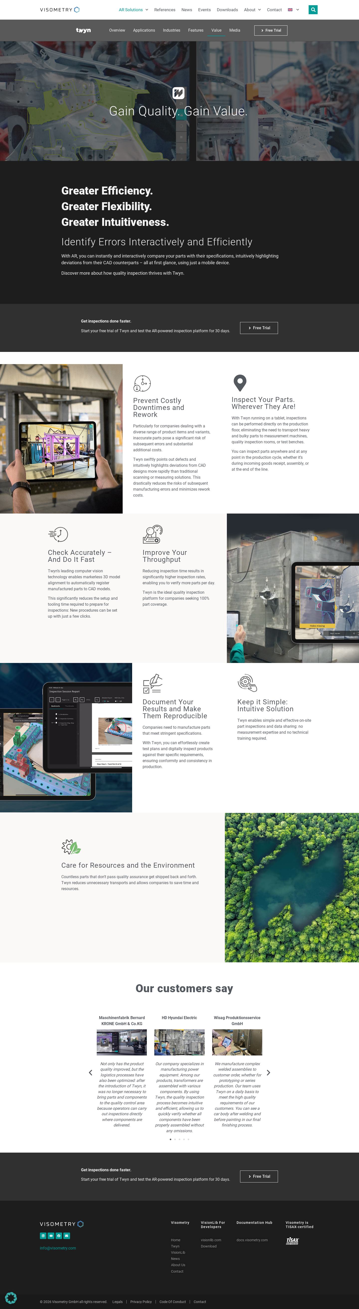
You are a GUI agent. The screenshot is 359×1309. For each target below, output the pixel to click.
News (186, 9)
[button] (90, 1072)
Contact (274, 9)
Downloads (227, 9)
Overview (117, 30)
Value (216, 30)
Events (204, 9)
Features (195, 30)
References (165, 9)
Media (234, 30)
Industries (171, 30)
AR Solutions (133, 10)
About (252, 10)
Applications (144, 30)
